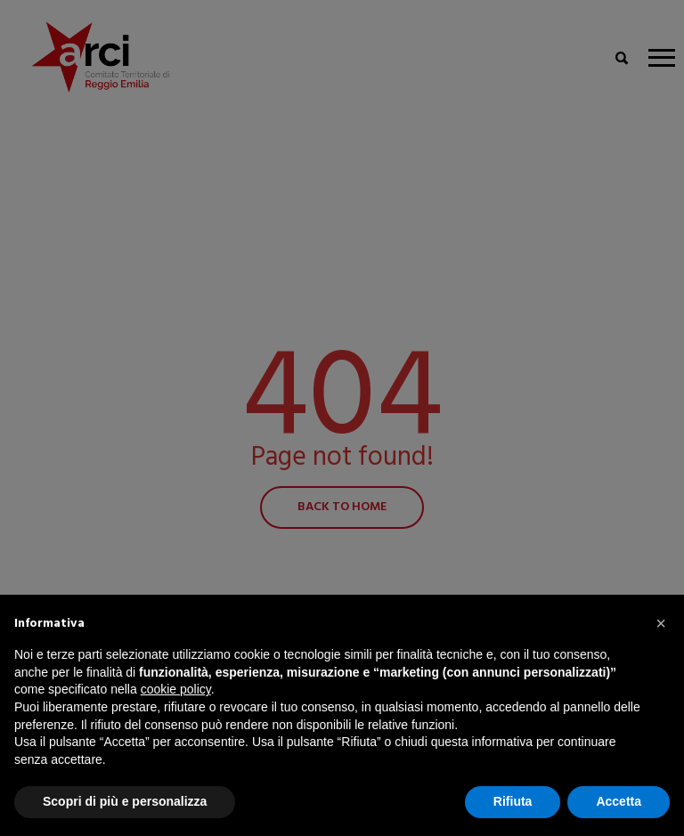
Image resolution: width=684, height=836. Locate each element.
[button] (661, 623)
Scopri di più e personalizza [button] (125, 801)
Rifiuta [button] (513, 801)
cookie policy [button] (176, 689)
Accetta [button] (618, 801)
